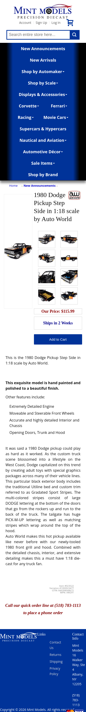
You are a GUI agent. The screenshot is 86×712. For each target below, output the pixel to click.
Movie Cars (55, 117)
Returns (55, 654)
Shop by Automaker (43, 71)
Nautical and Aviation (43, 140)
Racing (26, 117)
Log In (55, 22)
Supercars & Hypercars (43, 128)
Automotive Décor (43, 151)
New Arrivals (43, 60)
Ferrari (59, 106)
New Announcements (43, 48)
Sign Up (41, 22)
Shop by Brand (43, 174)
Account (25, 22)
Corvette (29, 106)
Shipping (56, 661)
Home (13, 185)
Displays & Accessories (43, 94)
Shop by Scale (43, 83)
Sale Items (43, 163)
